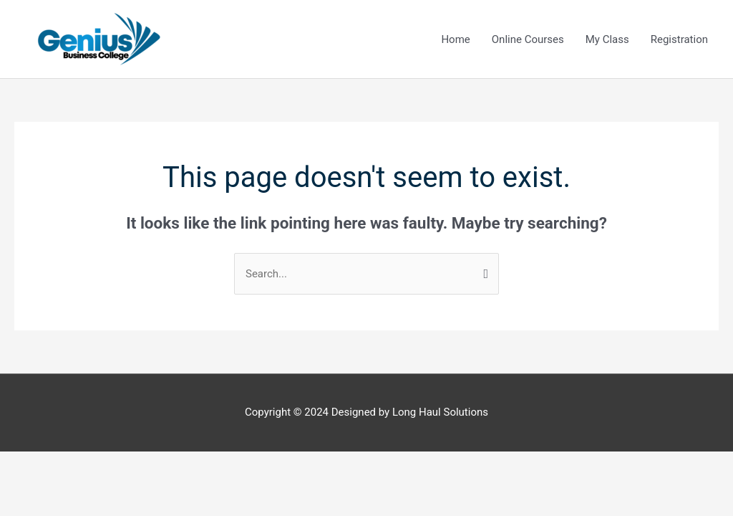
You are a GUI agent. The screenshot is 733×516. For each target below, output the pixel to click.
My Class (607, 39)
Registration (679, 39)
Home (455, 39)
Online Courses (528, 39)
